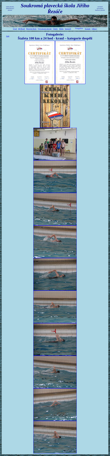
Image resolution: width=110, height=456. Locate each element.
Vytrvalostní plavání (45, 29)
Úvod (15, 29)
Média (61, 29)
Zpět (7, 36)
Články (55, 29)
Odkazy (94, 29)
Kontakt (87, 29)
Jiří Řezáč (21, 29)
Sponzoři (68, 29)
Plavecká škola (31, 29)
